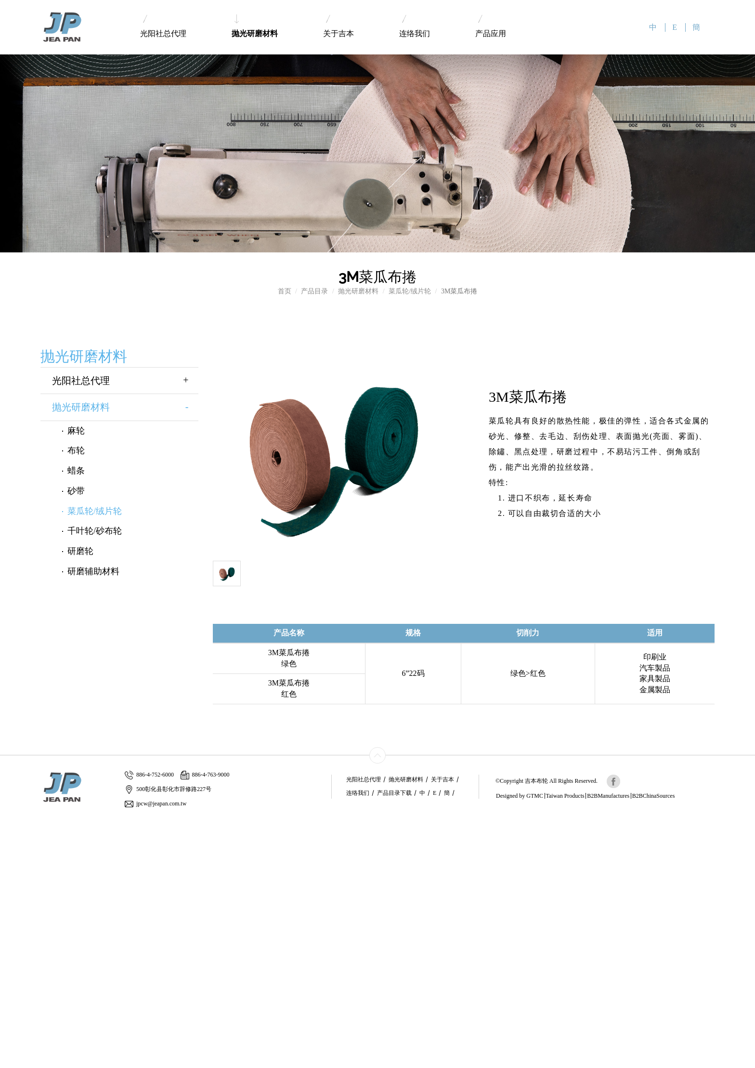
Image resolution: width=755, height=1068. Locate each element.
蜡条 (76, 470)
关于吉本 (338, 26)
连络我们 (414, 26)
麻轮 (76, 430)
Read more (18, 908)
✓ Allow (12, 841)
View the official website (70, 908)
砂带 (76, 491)
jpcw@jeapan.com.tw (155, 804)
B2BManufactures (608, 795)
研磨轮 (80, 551)
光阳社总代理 (163, 26)
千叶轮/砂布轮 (94, 531)
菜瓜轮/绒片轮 (410, 291)
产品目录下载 (394, 793)
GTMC (534, 795)
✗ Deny (11, 851)
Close (7, 822)
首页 (284, 291)
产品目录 (314, 291)
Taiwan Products (565, 795)
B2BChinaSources (653, 795)
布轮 (76, 450)
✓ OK (224, 1063)
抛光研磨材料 (255, 26)
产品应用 (490, 26)
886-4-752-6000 (149, 775)
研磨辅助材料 (93, 571)
